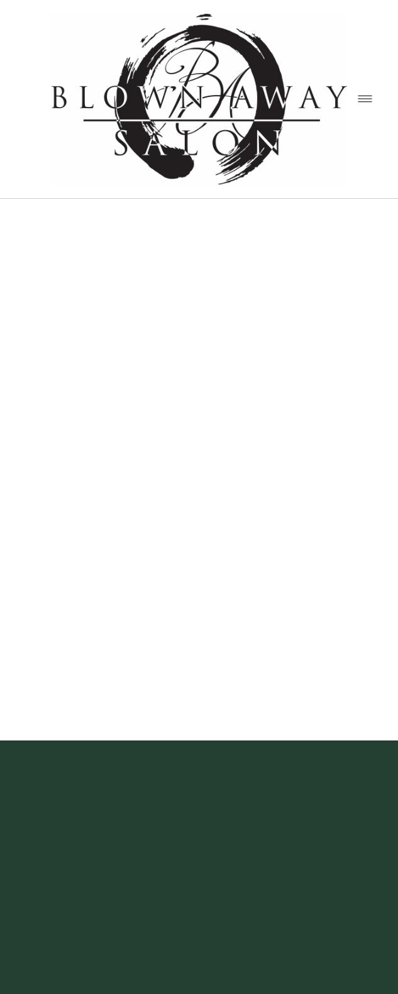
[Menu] (365, 99)
